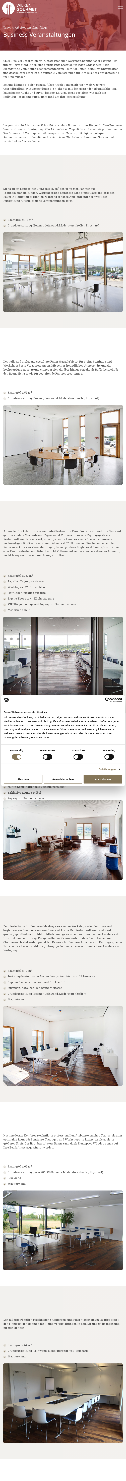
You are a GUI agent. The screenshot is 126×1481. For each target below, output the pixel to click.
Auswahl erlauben (63, 779)
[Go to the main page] (19, 8)
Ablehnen (23, 779)
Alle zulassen (103, 779)
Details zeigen (107, 769)
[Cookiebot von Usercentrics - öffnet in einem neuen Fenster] (107, 699)
